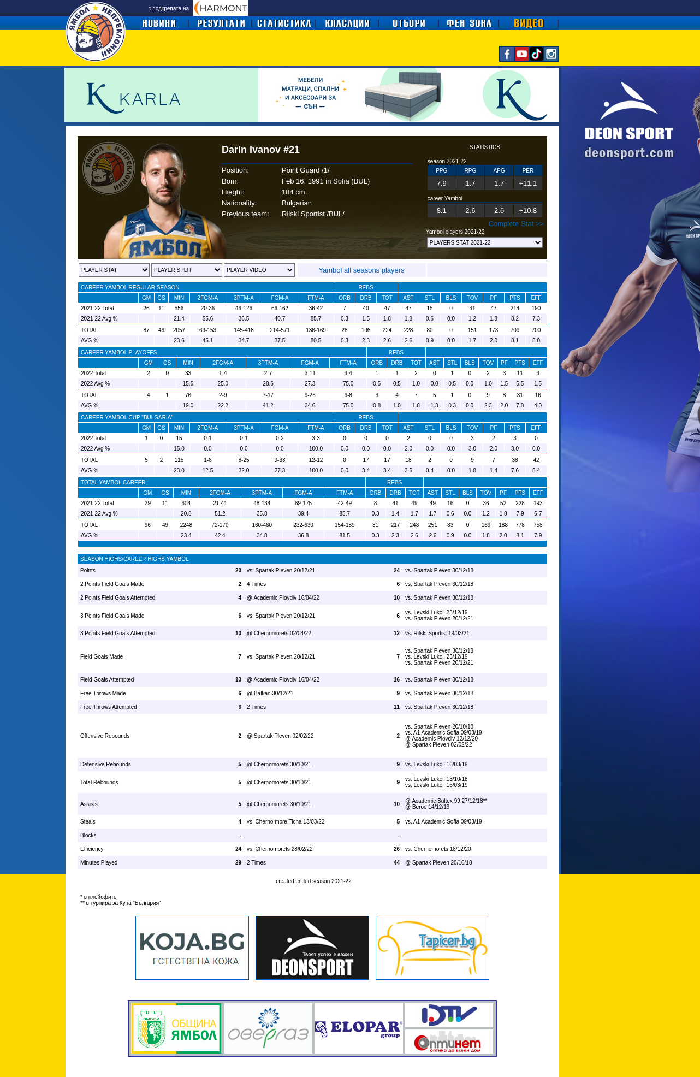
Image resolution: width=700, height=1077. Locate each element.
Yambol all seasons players (361, 270)
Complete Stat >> (516, 224)
